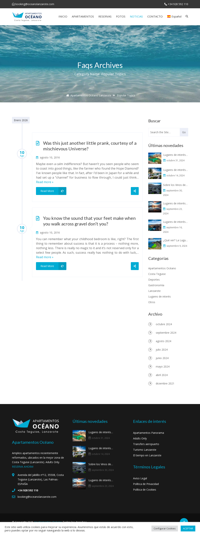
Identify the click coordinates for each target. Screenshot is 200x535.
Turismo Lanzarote (144, 449)
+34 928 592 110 (178, 4)
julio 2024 (162, 349)
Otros (151, 302)
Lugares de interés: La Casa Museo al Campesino (176, 170)
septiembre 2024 (166, 332)
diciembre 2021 (165, 383)
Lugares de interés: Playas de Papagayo (176, 155)
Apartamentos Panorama (148, 433)
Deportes (154, 279)
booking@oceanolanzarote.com (34, 4)
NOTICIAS (136, 16)
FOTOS (120, 16)
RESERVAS (105, 16)
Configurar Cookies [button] (165, 528)
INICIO (62, 16)
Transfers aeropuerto (146, 444)
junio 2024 (162, 358)
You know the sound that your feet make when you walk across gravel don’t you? (89, 220)
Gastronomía (156, 285)
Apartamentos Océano (162, 268)
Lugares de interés (159, 296)
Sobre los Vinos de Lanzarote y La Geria (175, 185)
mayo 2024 (162, 366)
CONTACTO (155, 16)
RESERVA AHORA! (22, 466)
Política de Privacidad (146, 484)
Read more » (44, 182)
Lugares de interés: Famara (175, 203)
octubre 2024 (164, 324)
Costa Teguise (157, 274)
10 (22, 153)
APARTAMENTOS (83, 16)
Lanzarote (154, 291)
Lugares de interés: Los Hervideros (175, 222)
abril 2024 (162, 375)
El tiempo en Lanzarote (147, 455)
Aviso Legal (140, 478)
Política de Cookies (144, 489)
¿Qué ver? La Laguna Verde (176, 240)
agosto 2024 (163, 341)
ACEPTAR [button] (188, 528)
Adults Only (140, 438)
